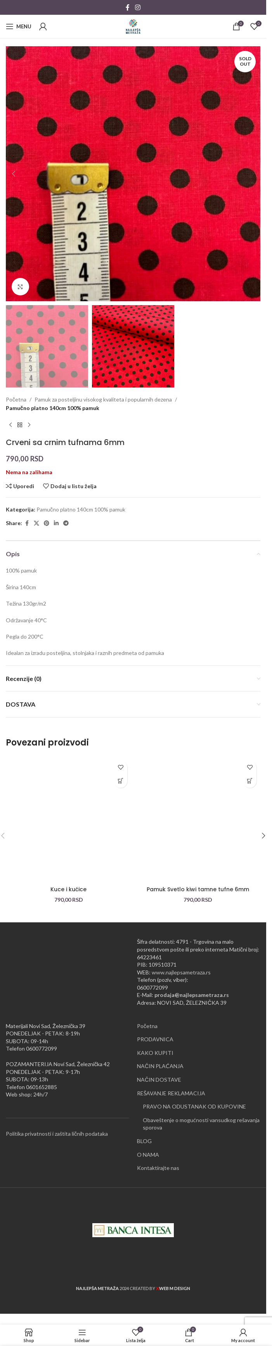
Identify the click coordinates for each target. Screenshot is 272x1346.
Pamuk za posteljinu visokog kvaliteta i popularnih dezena (103, 399)
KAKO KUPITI (155, 1052)
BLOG (144, 1141)
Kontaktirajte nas (158, 1167)
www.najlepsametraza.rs (181, 972)
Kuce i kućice (68, 889)
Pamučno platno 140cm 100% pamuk (52, 408)
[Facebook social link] (127, 7)
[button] (13, 174)
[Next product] (29, 425)
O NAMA (148, 1154)
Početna (16, 399)
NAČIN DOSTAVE (159, 1079)
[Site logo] (133, 26)
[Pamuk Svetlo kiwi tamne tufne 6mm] (197, 819)
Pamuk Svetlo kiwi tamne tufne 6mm (198, 889)
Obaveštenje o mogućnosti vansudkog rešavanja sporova (201, 1124)
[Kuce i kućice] (68, 819)
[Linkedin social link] (56, 523)
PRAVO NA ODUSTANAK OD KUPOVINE (194, 1106)
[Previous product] (10, 425)
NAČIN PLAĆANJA (160, 1066)
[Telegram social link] (66, 523)
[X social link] (36, 523)
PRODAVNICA (155, 1039)
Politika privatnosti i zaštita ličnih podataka (57, 1133)
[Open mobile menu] (18, 26)
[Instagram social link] (137, 7)
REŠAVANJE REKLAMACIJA (171, 1093)
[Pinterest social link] (47, 523)
